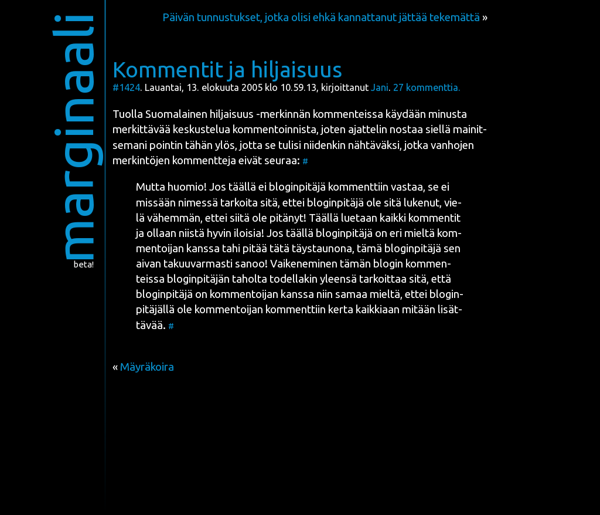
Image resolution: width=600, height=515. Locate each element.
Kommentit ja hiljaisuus (227, 69)
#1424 (126, 87)
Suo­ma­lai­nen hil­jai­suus (199, 114)
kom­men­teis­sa (348, 114)
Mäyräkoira (147, 367)
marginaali (73, 137)
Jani (379, 87)
